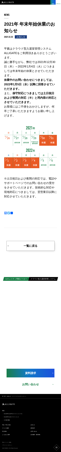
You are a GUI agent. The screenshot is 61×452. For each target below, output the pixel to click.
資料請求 (30, 373)
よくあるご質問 (6, 434)
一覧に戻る (30, 245)
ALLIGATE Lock (11, 416)
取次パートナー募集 (6, 442)
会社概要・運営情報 (35, 434)
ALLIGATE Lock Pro (13, 413)
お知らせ (9, 396)
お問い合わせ (30, 384)
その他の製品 (7, 420)
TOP (5, 396)
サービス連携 (5, 428)
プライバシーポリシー (7, 445)
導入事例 (4, 431)
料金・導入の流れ (6, 424)
